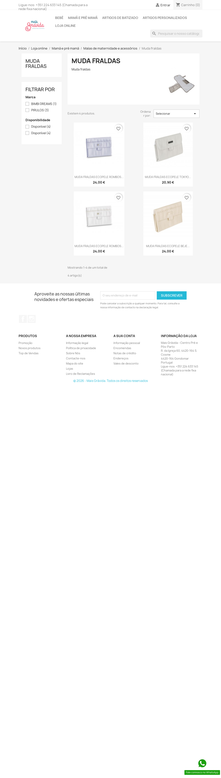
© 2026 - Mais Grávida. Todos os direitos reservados (110, 381)
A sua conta (124, 336)
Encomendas (122, 348)
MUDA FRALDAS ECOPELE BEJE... (168, 246)
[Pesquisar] (176, 33)
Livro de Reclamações (80, 374)
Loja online (65, 25)
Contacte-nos (75, 358)
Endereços (120, 358)
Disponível (41, 127)
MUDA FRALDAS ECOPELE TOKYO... (168, 177)
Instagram (32, 319)
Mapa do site (74, 363)
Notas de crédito (124, 353)
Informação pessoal (126, 343)
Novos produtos (30, 348)
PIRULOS (40, 110)
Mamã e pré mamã (83, 18)
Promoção (25, 343)
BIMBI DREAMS (44, 104)
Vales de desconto (126, 363)
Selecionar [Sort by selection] (176, 113)
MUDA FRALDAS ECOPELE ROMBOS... (99, 177)
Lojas (69, 368)
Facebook (23, 319)
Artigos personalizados (165, 18)
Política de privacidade (81, 348)
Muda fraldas (36, 63)
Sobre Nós (73, 353)
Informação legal (77, 343)
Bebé (59, 18)
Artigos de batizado (120, 18)
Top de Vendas (29, 353)
